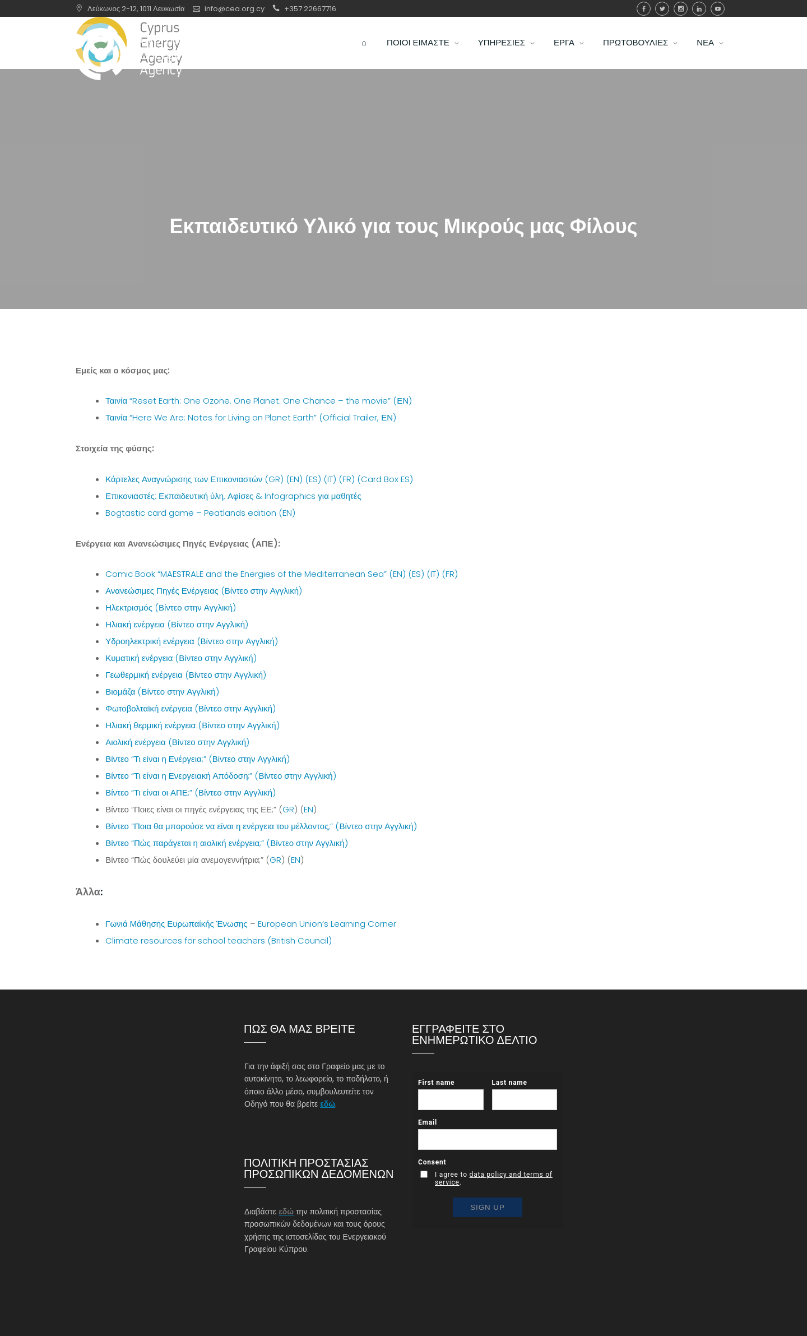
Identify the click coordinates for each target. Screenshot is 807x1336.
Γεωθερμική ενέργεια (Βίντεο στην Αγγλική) (185, 675)
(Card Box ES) (385, 479)
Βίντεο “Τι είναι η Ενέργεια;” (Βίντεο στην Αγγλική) (197, 759)
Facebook (644, 9)
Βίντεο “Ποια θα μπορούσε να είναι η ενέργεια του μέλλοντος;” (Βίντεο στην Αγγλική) (260, 826)
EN (308, 809)
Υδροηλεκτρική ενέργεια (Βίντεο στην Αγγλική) (191, 641)
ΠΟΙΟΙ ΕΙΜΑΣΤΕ (418, 53)
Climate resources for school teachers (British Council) (218, 940)
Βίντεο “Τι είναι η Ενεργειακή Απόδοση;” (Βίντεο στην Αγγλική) (220, 776)
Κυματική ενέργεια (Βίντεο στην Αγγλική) (180, 658)
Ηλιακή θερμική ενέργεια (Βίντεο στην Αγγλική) (192, 725)
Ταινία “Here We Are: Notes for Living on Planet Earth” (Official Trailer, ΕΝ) (250, 417)
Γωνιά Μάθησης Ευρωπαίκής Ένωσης (176, 924)
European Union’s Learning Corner (327, 924)
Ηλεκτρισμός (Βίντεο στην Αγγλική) (170, 607)
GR (288, 809)
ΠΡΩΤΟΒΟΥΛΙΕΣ (635, 53)
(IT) (329, 479)
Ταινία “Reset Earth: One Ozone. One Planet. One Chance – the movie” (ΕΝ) (258, 400)
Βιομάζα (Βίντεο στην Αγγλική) (162, 691)
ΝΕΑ (705, 53)
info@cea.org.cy (235, 8)
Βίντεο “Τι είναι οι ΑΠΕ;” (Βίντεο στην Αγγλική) (190, 792)
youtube (718, 9)
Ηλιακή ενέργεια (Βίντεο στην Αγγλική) (176, 624)
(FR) (346, 479)
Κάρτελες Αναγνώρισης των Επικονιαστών (183, 479)
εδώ (327, 1104)
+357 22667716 (310, 8)
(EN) (294, 479)
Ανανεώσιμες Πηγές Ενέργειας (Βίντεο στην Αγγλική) (203, 591)
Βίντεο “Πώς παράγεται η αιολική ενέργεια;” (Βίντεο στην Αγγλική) (226, 843)
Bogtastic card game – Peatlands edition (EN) (200, 513)
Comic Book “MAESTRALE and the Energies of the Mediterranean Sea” (246, 574)
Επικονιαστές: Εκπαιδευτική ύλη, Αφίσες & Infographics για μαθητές (233, 496)
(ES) (313, 479)
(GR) (274, 479)
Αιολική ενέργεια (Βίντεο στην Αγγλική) (177, 742)
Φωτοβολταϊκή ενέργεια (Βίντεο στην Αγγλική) (190, 708)
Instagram (681, 9)
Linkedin (699, 9)
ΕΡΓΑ (564, 53)
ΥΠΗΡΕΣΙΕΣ (501, 53)
